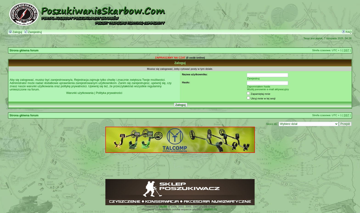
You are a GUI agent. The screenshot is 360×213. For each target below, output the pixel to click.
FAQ (347, 32)
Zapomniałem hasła (258, 86)
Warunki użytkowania (79, 93)
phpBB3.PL (210, 209)
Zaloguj (15, 32)
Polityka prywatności (109, 93)
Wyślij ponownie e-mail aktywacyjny (268, 89)
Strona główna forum (24, 50)
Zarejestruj (33, 32)
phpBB (163, 206)
